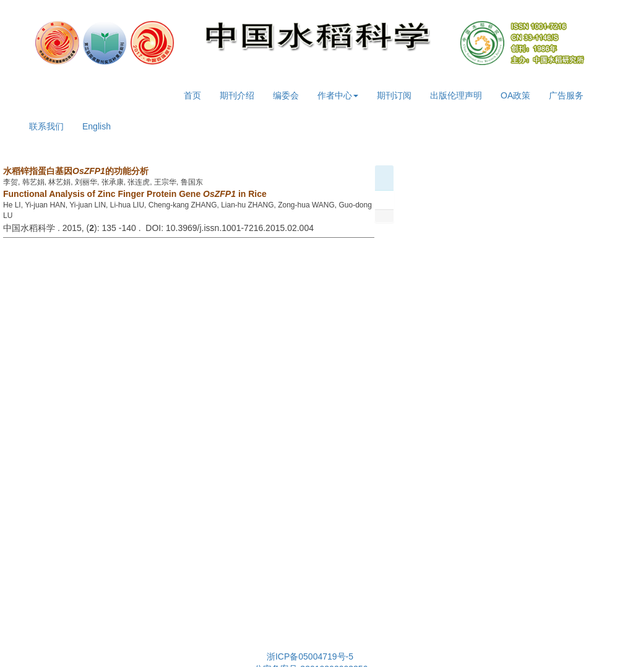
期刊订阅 (394, 95)
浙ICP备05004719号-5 (310, 656)
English (96, 126)
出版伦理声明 (456, 95)
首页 (192, 95)
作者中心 (337, 95)
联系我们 (46, 126)
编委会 (286, 95)
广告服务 (566, 95)
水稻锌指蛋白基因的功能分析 (76, 171)
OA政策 (515, 95)
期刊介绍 (237, 95)
